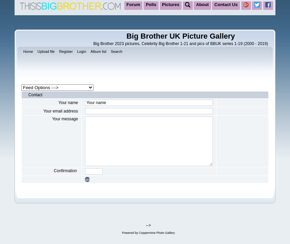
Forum (133, 4)
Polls (151, 4)
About (202, 4)
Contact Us (226, 4)
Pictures (170, 4)
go (87, 179)
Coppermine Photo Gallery (157, 233)
